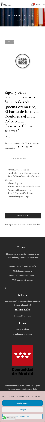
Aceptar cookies (22, 403)
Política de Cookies (22, 316)
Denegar (22, 410)
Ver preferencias (22, 416)
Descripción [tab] (22, 215)
